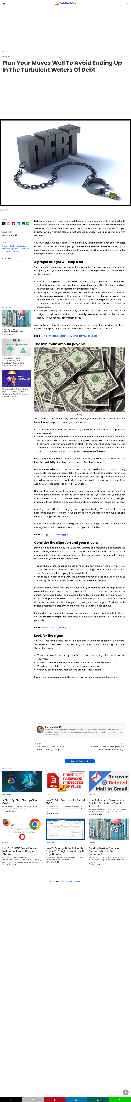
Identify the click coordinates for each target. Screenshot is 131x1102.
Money (16, 251)
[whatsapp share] (23, 223)
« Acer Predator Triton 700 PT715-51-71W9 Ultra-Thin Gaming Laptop (54, 748)
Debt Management (10, 248)
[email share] (8, 223)
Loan (7, 251)
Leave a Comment (79, 761)
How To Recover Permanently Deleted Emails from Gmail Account (106, 803)
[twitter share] (3, 223)
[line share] (27, 223)
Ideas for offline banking (54, 627)
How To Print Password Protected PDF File (65, 802)
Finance (15, 52)
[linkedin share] (18, 223)
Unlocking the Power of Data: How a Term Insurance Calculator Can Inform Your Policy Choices (15, 393)
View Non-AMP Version (73, 881)
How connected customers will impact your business (69, 335)
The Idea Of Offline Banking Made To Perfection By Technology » (107, 748)
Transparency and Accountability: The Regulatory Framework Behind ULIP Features (13, 362)
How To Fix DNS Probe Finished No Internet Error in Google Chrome (20, 851)
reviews (54, 480)
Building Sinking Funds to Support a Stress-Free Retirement (14, 332)
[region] (51, 28)
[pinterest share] (13, 223)
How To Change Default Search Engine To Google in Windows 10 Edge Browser (65, 851)
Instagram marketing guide (55, 534)
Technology (7, 795)
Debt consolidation (18, 246)
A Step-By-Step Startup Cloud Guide (20, 802)
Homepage (6, 52)
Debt (4, 246)
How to (49, 795)
